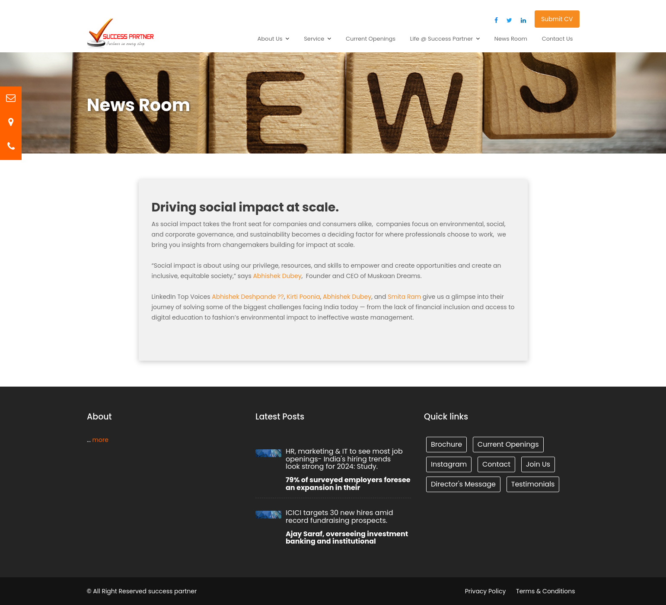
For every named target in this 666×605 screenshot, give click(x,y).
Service (314, 39)
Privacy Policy (485, 591)
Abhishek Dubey (277, 276)
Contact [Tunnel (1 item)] (496, 464)
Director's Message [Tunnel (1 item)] (464, 483)
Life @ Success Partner (441, 39)
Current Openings (370, 39)
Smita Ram (404, 296)
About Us (270, 39)
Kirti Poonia (303, 296)
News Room (510, 39)
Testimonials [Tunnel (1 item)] (532, 483)
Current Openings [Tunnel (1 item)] (508, 444)
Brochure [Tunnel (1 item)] (447, 444)
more (100, 439)
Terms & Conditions (545, 591)
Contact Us (557, 39)
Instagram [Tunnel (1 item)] (449, 464)
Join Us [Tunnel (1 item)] (537, 464)
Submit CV (557, 19)
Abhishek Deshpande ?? (248, 296)
